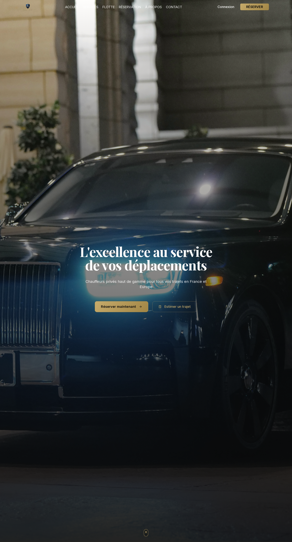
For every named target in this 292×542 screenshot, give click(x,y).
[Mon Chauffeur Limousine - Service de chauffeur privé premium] (28, 7)
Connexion (226, 7)
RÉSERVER (254, 7)
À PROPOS (153, 7)
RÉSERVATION (130, 7)
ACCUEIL (72, 7)
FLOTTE (108, 7)
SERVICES (90, 7)
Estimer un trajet (174, 307)
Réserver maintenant (121, 307)
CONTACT (174, 7)
